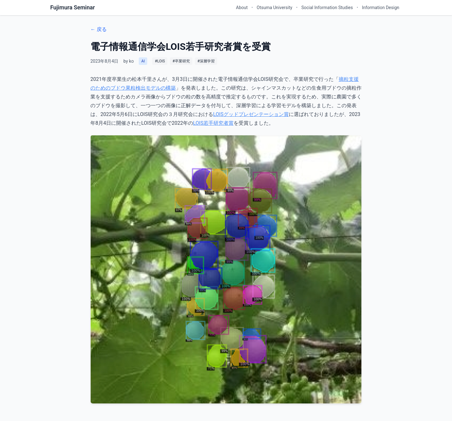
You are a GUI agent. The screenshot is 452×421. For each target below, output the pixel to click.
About (242, 7)
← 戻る (98, 29)
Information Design (380, 7)
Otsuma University (274, 7)
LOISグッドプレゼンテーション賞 (251, 114)
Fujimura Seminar (72, 7)
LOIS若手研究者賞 (213, 123)
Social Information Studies (327, 7)
